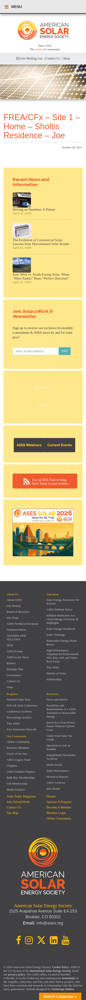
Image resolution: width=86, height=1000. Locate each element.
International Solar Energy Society (50, 970)
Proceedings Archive (19, 717)
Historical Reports (57, 776)
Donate (43, 404)
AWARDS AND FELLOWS (16, 637)
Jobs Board (53, 788)
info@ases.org (49, 923)
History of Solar (56, 673)
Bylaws (11, 663)
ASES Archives (56, 782)
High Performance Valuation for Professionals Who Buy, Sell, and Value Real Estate (63, 656)
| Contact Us (52, 58)
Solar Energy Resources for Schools (63, 601)
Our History (14, 605)
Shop (10, 687)
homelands (68, 978)
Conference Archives (19, 711)
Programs (12, 694)
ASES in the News (18, 657)
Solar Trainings (56, 634)
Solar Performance (58, 770)
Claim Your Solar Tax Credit (59, 737)
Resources (53, 694)
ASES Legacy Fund (18, 759)
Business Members (18, 747)
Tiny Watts (53, 667)
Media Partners (16, 789)
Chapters (12, 765)
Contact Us (13, 681)
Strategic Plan (15, 669)
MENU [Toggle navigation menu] (13, 7)
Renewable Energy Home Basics (62, 642)
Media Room (54, 764)
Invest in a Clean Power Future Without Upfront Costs (61, 726)
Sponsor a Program (59, 802)
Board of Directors (18, 611)
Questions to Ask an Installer (58, 747)
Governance (14, 675)
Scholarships (54, 679)
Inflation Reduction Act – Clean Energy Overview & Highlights (62, 619)
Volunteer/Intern (16, 629)
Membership (43, 387)
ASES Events (15, 651)
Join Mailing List (29, 58)
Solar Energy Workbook (61, 628)
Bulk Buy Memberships (21, 777)
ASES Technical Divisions (22, 623)
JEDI (10, 645)
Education (53, 594)
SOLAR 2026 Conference (22, 705)
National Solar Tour (18, 699)
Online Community (18, 741)
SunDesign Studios (62, 989)
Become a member (59, 807)
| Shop (66, 58)
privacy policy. (17, 974)
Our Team (13, 617)
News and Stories (57, 699)
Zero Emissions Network (21, 729)
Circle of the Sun (17, 753)
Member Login (56, 813)
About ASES (14, 600)
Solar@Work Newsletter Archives (61, 756)
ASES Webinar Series (60, 609)
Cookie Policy (60, 967)
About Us (12, 594)
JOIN (65, 351)
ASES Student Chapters (21, 771)
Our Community (16, 736)
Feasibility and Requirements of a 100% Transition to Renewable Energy (61, 711)
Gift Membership (17, 783)
